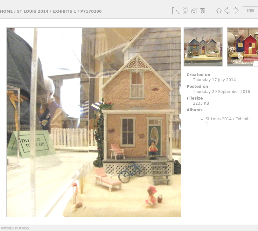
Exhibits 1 (64, 11)
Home (6, 11)
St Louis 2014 (32, 11)
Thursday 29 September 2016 (221, 91)
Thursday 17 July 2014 (214, 80)
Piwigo (24, 228)
